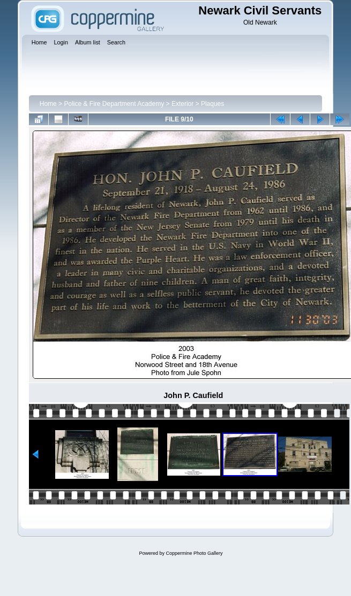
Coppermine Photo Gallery (194, 553)
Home (48, 104)
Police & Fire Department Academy (114, 104)
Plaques (212, 104)
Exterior (182, 104)
